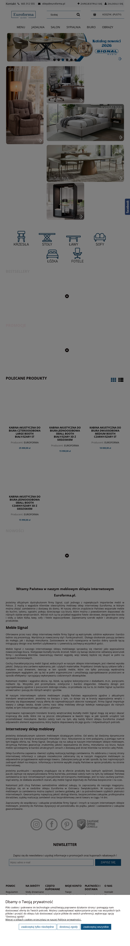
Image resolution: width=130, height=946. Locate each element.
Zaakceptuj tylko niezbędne (37, 926)
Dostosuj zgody (69, 926)
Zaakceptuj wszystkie (96, 926)
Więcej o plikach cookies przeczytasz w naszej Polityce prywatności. (43, 919)
